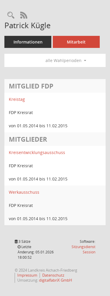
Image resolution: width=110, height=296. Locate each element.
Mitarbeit (76, 42)
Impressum (27, 275)
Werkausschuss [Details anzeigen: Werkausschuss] (24, 192)
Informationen (28, 42)
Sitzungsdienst (83, 249)
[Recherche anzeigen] (10, 15)
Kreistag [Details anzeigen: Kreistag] (17, 99)
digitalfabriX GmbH (55, 280)
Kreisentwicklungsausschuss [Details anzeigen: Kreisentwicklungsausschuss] (37, 152)
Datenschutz (53, 275)
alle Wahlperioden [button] (65, 60)
